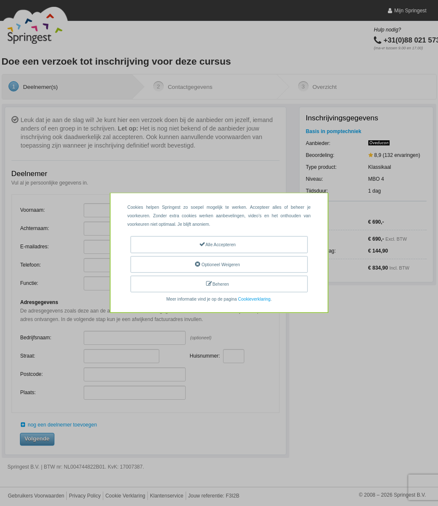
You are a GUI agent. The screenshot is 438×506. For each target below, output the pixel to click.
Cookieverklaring (254, 299)
